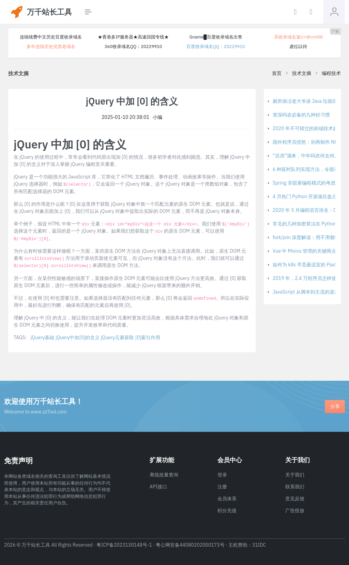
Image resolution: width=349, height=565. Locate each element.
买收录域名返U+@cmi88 (298, 37)
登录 (222, 475)
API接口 (158, 487)
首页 (277, 73)
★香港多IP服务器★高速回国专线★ (133, 37)
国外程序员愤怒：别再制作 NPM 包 (310, 142)
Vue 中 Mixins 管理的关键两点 (304, 251)
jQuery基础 (42, 337)
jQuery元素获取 (117, 337)
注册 (222, 487)
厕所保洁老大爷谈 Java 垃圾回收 (307, 101)
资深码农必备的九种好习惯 (301, 115)
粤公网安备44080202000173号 (190, 545)
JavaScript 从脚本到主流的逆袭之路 (311, 292)
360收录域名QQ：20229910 (133, 46)
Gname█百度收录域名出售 (215, 37)
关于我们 (294, 475)
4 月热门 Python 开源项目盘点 (305, 196)
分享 (335, 406)
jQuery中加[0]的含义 (78, 337)
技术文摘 (301, 73)
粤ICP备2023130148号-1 (124, 545)
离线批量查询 (164, 475)
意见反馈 (294, 499)
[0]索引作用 (147, 337)
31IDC (259, 545)
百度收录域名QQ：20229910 (215, 46)
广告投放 (294, 510)
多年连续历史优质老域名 (51, 46)
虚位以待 (298, 46)
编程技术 (331, 73)
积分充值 (227, 510)
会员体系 (227, 499)
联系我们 (294, 487)
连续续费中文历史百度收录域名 (51, 37)
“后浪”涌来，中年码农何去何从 (306, 156)
